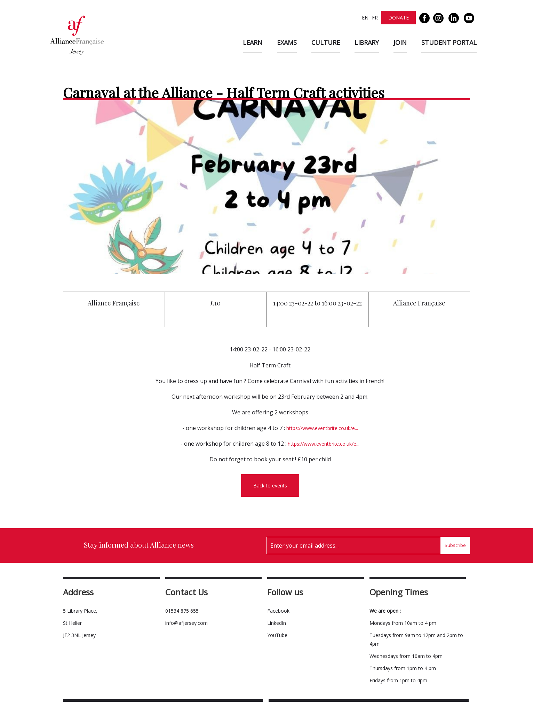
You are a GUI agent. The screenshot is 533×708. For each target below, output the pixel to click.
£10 (215, 303)
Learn (252, 42)
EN (365, 17)
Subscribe (455, 545)
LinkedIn (276, 623)
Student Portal (449, 42)
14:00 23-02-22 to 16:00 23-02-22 (317, 303)
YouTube (277, 635)
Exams (287, 42)
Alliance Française (114, 303)
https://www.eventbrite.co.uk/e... (322, 428)
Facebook (278, 610)
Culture (325, 42)
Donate (398, 17)
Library (367, 42)
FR (375, 17)
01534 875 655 (182, 610)
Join (400, 42)
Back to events (270, 485)
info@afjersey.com (186, 623)
